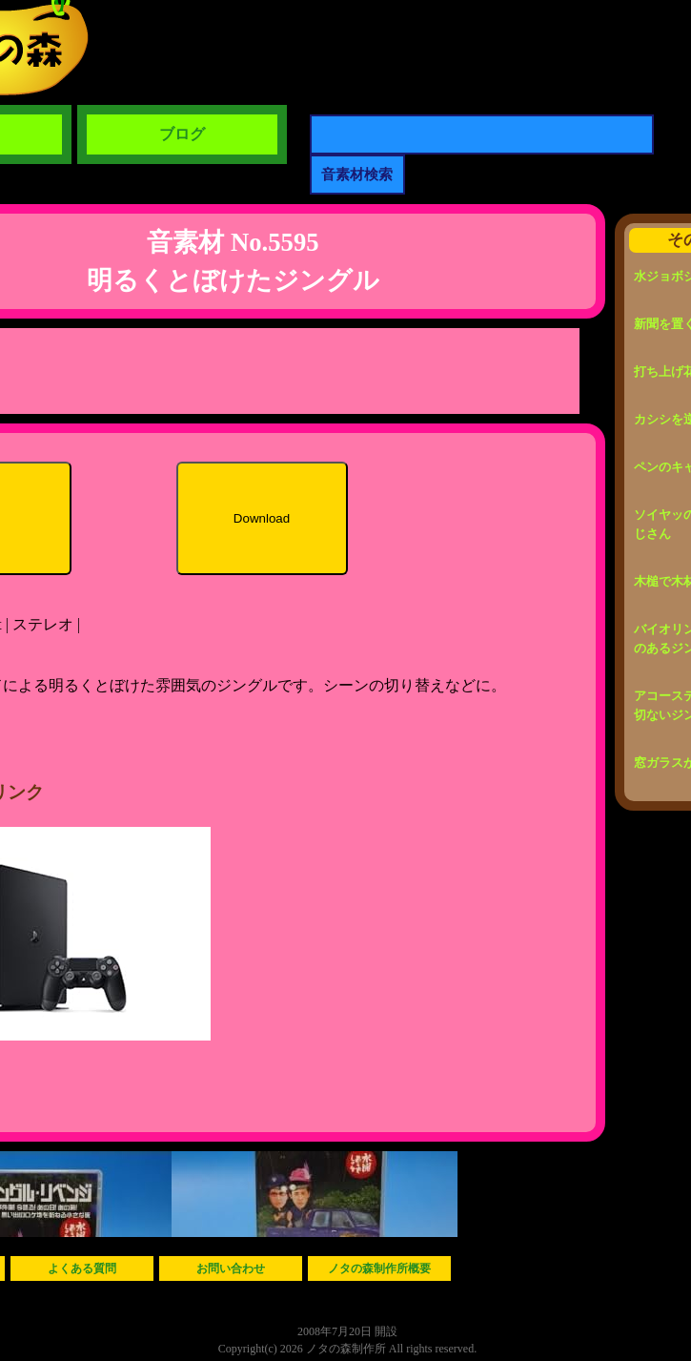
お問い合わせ (230, 1268)
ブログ (182, 134)
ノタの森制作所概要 (379, 1268)
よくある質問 (82, 1268)
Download (262, 518)
